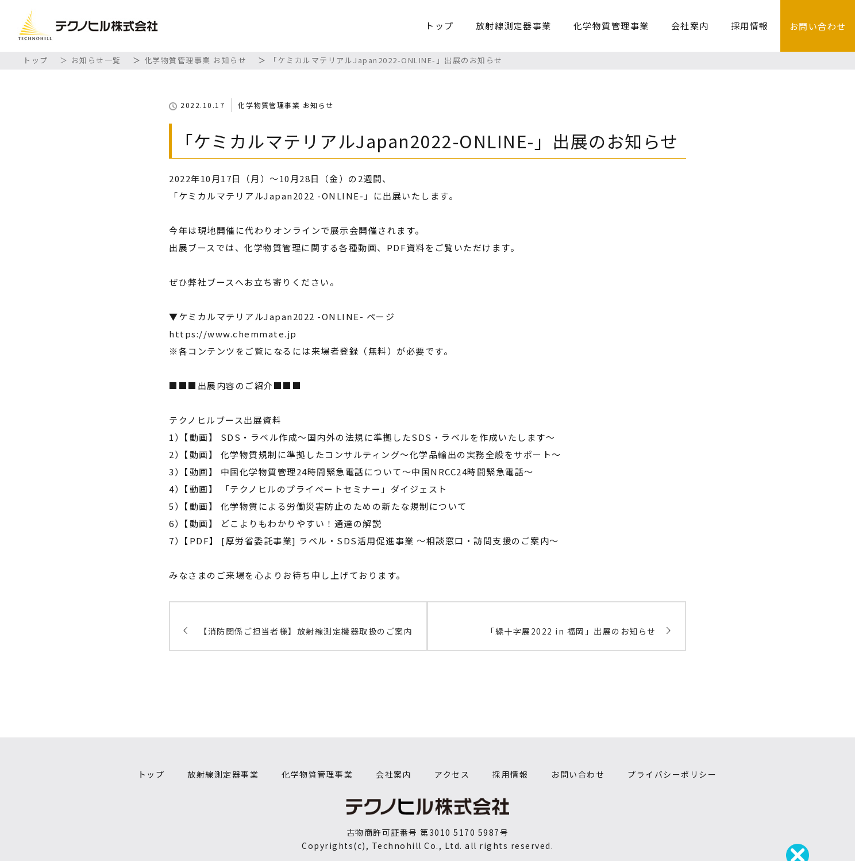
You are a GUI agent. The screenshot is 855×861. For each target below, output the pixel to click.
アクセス (451, 774)
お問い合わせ (817, 26)
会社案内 (690, 26)
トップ (439, 26)
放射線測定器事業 (514, 26)
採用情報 (750, 26)
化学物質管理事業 (611, 26)
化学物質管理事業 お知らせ (286, 105)
